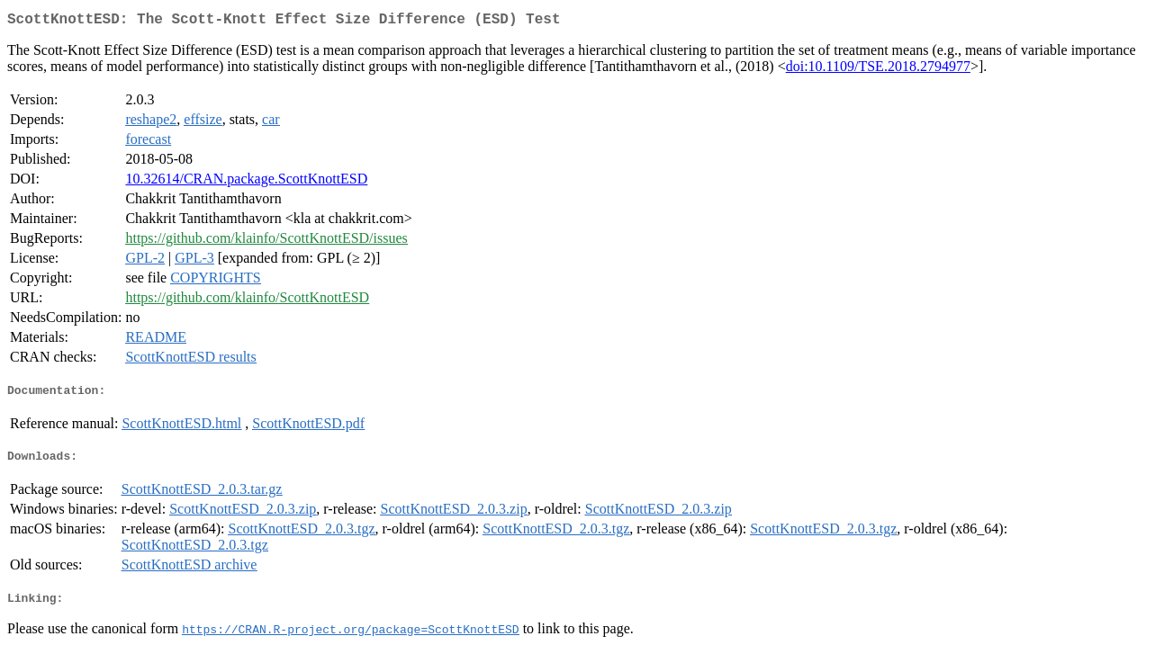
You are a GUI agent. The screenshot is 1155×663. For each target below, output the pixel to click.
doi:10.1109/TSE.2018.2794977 (878, 69)
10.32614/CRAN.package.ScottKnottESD (246, 182)
